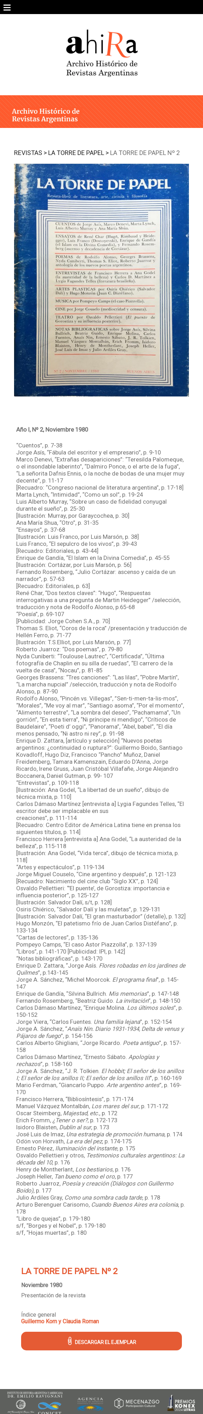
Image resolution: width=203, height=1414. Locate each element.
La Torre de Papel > (78, 152)
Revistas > (30, 152)
